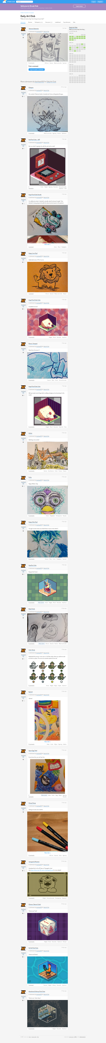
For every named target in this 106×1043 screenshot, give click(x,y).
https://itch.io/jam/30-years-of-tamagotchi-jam (42, 870)
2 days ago (64, 139)
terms (30, 1037)
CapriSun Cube (33, 565)
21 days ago (64, 802)
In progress (31, 12)
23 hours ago (63, 87)
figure (56, 685)
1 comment (31, 247)
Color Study (32, 650)
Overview (31, 22)
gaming (54, 133)
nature (59, 133)
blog (38, 1037)
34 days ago (64, 947)
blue (53, 380)
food (59, 247)
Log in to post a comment (36, 69)
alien (48, 744)
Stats (78, 22)
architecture (51, 471)
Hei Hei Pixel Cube (34, 948)
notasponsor (59, 516)
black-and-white (58, 63)
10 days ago (64, 608)
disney (54, 985)
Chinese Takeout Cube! (35, 904)
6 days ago (64, 343)
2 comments (31, 796)
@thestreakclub (82, 1037)
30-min (47, 63)
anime (51, 63)
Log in (93, 1)
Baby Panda (32, 609)
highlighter (64, 247)
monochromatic (63, 187)
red (65, 188)
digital (46, 187)
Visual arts (26, 12)
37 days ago (63, 991)
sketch (65, 294)
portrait (64, 63)
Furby (30, 477)
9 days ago (64, 521)
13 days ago (64, 649)
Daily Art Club (28, 16)
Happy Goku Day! (34, 522)
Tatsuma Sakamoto (34, 28)
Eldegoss (31, 87)
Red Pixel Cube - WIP (35, 139)
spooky (64, 516)
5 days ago (64, 299)
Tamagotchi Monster (35, 862)
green (60, 685)
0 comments (31, 63)
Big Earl (31, 692)
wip (65, 427)
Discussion (50, 22)
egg (57, 795)
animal (51, 294)
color (42, 187)
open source (71, 1037)
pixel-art (61, 188)
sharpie (64, 941)
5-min (47, 294)
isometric (56, 187)
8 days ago (64, 432)
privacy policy (34, 1037)
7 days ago (64, 386)
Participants (39, 22)
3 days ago (64, 253)
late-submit (41, 602)
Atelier (31, 433)
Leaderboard (61, 22)
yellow (65, 744)
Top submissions (71, 22)
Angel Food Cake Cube (35, 300)
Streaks (22, 12)
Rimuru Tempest (34, 343)
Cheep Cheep (32, 803)
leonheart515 (39, 31)
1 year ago (64, 28)
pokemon (64, 133)
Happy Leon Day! (33, 253)
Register (100, 1)
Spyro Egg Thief (33, 750)
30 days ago (63, 861)
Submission (23, 22)
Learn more (79, 6)
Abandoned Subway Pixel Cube (38, 991)
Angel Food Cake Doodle (36, 194)
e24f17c (75, 1037)
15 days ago (64, 691)
